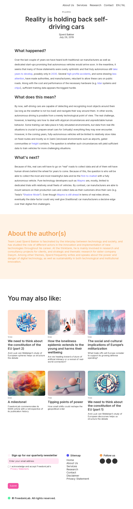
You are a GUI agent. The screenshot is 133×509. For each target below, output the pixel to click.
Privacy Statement (19, 469)
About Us (68, 5)
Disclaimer (72, 475)
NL (123, 5)
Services (82, 5)
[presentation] (27, 477)
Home (70, 460)
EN (118, 5)
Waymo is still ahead (68, 194)
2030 (54, 73)
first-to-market (89, 176)
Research (95, 5)
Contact (109, 5)
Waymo (81, 180)
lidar (99, 83)
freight (35, 143)
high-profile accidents (78, 73)
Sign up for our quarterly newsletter (34, 455)
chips (17, 88)
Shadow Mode (31, 194)
